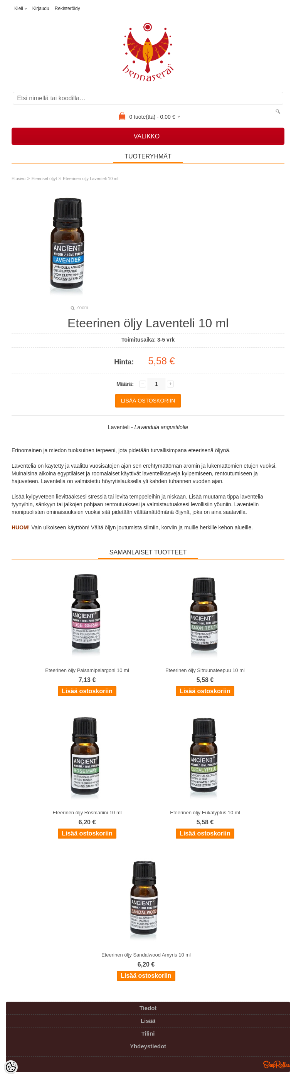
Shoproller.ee (276, 1064)
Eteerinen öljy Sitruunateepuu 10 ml (205, 670)
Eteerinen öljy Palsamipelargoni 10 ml (87, 670)
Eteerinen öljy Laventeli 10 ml (90, 178)
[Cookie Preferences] (11, 1067)
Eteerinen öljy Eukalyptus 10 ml (205, 812)
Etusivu (18, 178)
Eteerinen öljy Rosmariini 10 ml (86, 812)
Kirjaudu (40, 8)
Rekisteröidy (67, 8)
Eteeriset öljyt (44, 178)
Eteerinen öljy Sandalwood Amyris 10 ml (146, 955)
